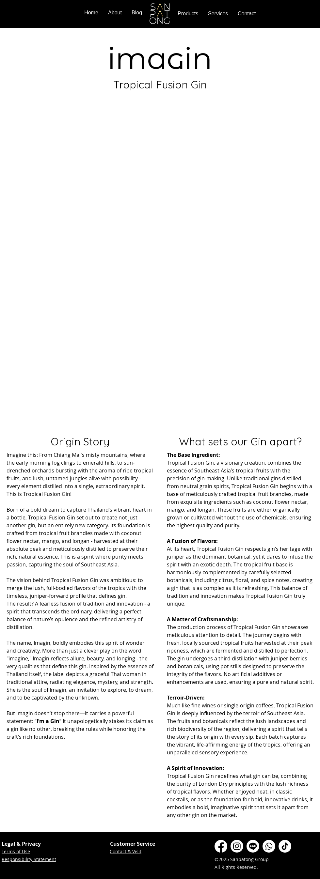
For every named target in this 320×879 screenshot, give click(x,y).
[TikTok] (285, 846)
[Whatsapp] (269, 846)
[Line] (253, 846)
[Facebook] (221, 846)
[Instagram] (237, 846)
